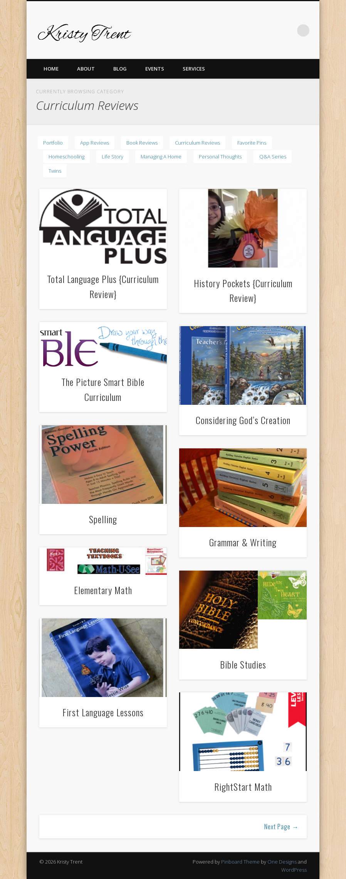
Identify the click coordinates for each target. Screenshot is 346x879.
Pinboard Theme (240, 861)
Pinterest (240, 30)
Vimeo (256, 30)
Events (154, 68)
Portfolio (53, 142)
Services (194, 68)
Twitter (224, 30)
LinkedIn (287, 30)
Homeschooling (66, 156)
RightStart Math (243, 786)
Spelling (103, 519)
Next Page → (281, 826)
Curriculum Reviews (197, 142)
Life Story (112, 156)
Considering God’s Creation (243, 420)
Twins (55, 170)
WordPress (294, 869)
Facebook (208, 30)
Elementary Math (103, 590)
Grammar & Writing (243, 542)
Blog (120, 68)
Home (51, 68)
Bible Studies (243, 664)
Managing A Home (161, 156)
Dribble (271, 30)
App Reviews (94, 142)
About (86, 68)
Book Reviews (142, 142)
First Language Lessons (103, 712)
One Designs (282, 861)
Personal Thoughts (220, 156)
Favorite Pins (251, 142)
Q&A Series (272, 156)
